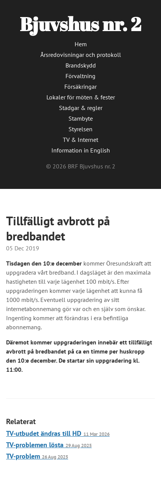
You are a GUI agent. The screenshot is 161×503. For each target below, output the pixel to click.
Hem (81, 44)
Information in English (80, 150)
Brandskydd (80, 65)
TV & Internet (80, 139)
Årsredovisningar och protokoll (80, 54)
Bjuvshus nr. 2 (80, 23)
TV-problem (37, 456)
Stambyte (81, 118)
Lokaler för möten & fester (80, 97)
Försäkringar (80, 86)
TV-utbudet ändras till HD (58, 433)
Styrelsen (80, 129)
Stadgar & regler (80, 108)
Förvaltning (80, 76)
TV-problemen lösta (49, 444)
